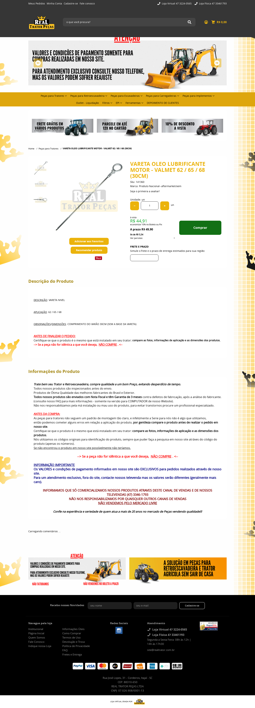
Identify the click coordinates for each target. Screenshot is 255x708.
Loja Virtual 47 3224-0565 (176, 3)
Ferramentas (133, 103)
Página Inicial (36, 633)
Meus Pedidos (36, 3)
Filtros (106, 103)
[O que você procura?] (189, 22)
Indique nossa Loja (39, 646)
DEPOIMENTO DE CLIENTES (163, 103)
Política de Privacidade (76, 646)
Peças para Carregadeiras (161, 95)
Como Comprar (71, 633)
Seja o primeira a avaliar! (145, 191)
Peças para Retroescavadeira (87, 95)
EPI (117, 103)
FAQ (65, 650)
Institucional (35, 629)
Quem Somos (36, 637)
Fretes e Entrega (72, 654)
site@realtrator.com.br (161, 650)
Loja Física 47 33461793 (212, 3)
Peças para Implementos (197, 95)
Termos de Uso (71, 637)
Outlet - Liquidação (87, 103)
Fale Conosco (36, 641)
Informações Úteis (73, 629)
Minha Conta (54, 3)
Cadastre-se (71, 3)
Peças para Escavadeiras (125, 95)
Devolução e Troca (73, 641)
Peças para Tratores (52, 95)
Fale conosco (87, 3)
